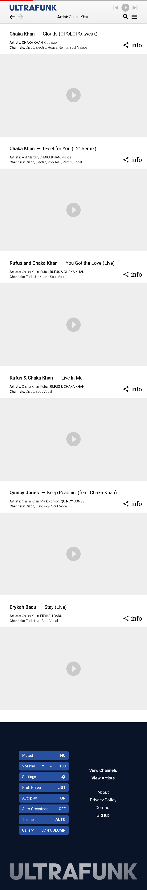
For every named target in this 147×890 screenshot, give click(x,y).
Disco (30, 47)
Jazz (37, 277)
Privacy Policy (103, 800)
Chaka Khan (53, 34)
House (52, 47)
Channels (17, 47)
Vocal (77, 162)
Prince (66, 157)
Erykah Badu (38, 607)
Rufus (44, 272)
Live (45, 277)
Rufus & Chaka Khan (67, 272)
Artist (62, 17)
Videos (82, 47)
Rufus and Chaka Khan (62, 263)
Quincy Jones (63, 492)
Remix (63, 47)
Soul (72, 47)
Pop (51, 162)
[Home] (33, 8)
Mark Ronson (49, 501)
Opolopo (50, 42)
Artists (15, 42)
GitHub (103, 815)
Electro (41, 47)
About (103, 792)
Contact (103, 807)
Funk (29, 277)
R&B (58, 162)
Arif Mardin (30, 157)
